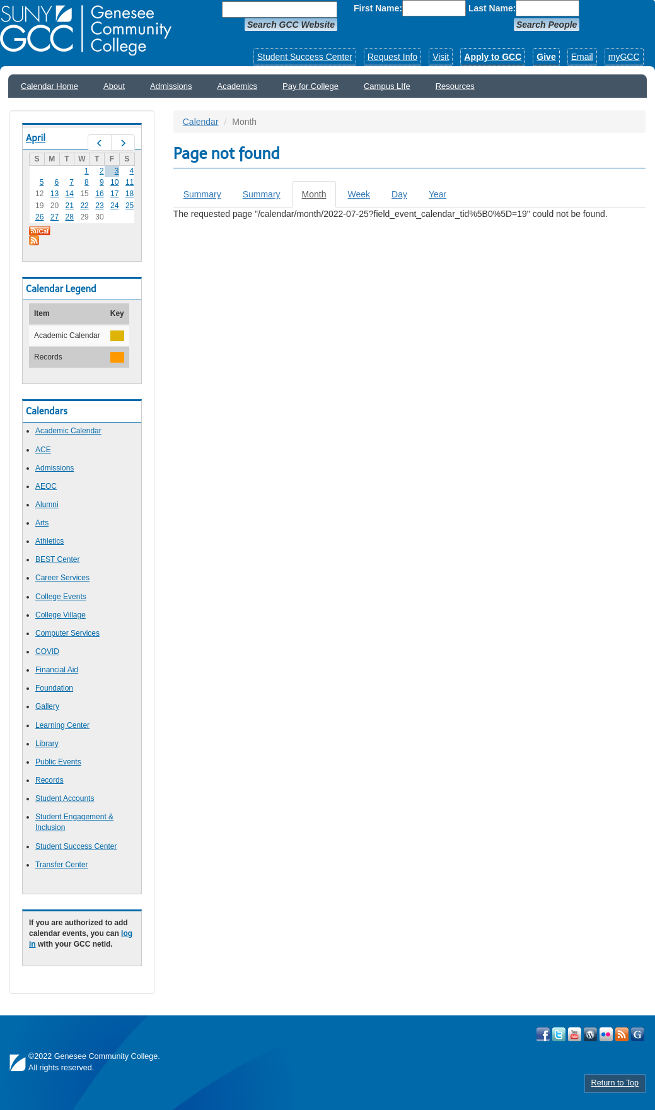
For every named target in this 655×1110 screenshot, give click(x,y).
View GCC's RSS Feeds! (622, 1034)
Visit (440, 57)
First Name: (378, 8)
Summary (202, 194)
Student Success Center (304, 57)
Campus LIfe (387, 86)
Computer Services (67, 633)
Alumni (47, 504)
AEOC (46, 486)
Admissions (171, 86)
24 (114, 205)
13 (54, 193)
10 (114, 182)
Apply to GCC (492, 57)
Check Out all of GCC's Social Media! (637, 1034)
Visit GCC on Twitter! (558, 1034)
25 (129, 205)
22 (84, 205)
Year (437, 194)
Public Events (58, 761)
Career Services (62, 577)
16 (99, 193)
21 (70, 205)
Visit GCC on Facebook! (543, 1034)
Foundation (54, 688)
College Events (60, 596)
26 (39, 217)
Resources (455, 86)
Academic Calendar (68, 430)
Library (47, 743)
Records (49, 780)
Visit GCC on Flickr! (606, 1034)
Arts (42, 522)
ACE (43, 449)
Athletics (49, 541)
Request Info (392, 57)
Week (358, 194)
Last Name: (492, 8)
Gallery (47, 706)
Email (582, 57)
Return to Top (615, 1082)
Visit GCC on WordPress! (590, 1034)
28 (70, 217)
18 (129, 193)
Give (545, 57)
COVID (47, 651)
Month (319, 197)
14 (70, 193)
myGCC (624, 57)
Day (399, 194)
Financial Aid (56, 669)
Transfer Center (61, 864)
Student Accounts (64, 798)
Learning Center (62, 725)
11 (129, 182)
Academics (237, 86)
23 (99, 205)
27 (54, 217)
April (35, 138)
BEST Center (57, 559)
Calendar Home (49, 86)
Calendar (201, 122)
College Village (60, 614)
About (114, 86)
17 (114, 193)
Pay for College (310, 86)
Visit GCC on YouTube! (574, 1034)
